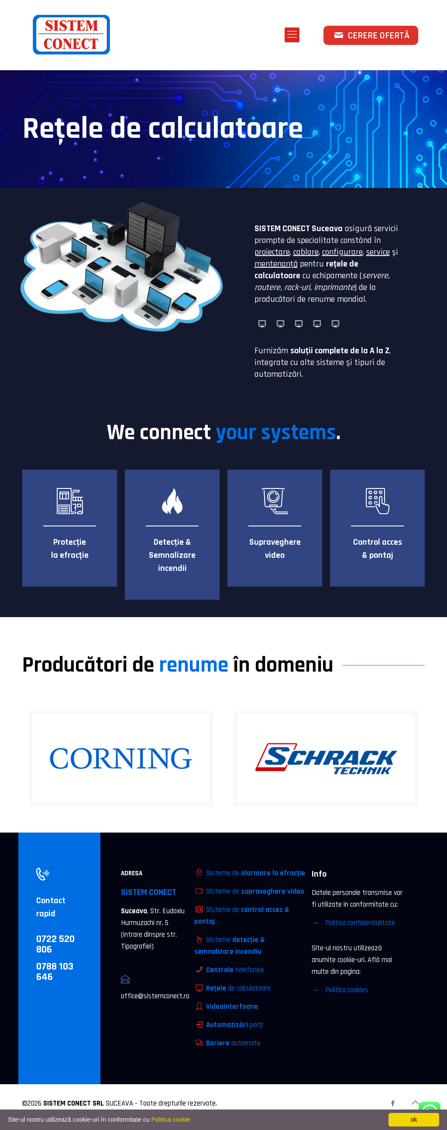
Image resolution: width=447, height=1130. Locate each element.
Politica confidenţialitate (360, 923)
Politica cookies (346, 990)
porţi (234, 1025)
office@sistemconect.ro (155, 996)
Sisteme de (255, 873)
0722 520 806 (55, 944)
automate (233, 1043)
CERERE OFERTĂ (370, 36)
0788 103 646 (54, 971)
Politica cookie (170, 1119)
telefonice (235, 970)
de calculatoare (238, 988)
